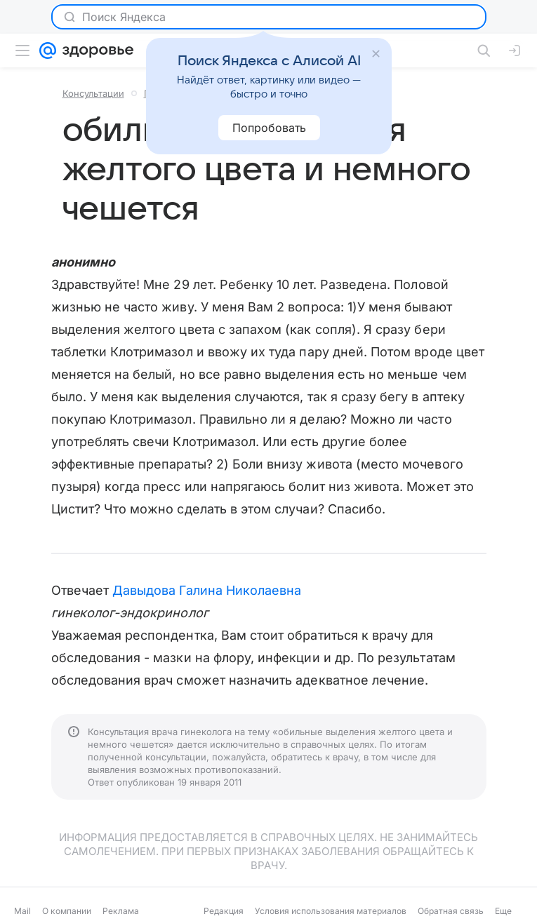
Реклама (120, 911)
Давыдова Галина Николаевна (206, 590)
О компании (66, 911)
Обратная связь (451, 911)
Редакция (224, 911)
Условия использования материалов (330, 911)
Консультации (93, 93)
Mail (22, 911)
